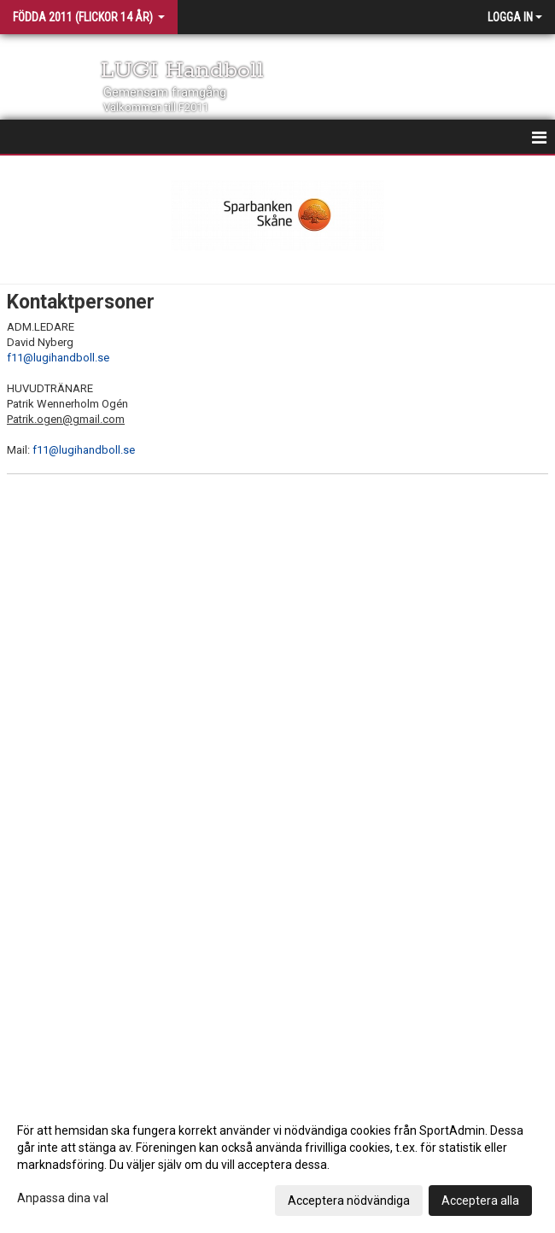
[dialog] (277, 1164)
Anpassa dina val (62, 1198)
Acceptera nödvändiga (349, 1200)
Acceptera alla (480, 1200)
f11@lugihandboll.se (58, 357)
